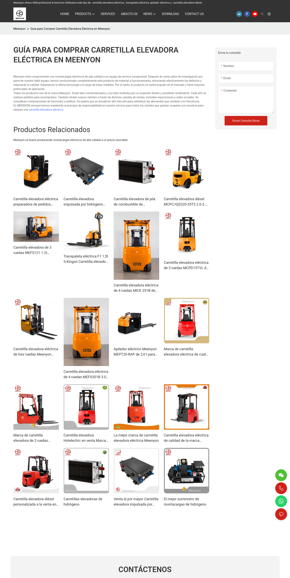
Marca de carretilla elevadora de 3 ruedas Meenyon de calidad (30, 438)
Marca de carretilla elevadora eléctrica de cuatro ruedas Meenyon (186, 352)
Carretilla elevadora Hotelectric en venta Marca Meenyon (85, 438)
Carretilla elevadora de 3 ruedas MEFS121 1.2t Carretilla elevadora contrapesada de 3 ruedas (33, 250)
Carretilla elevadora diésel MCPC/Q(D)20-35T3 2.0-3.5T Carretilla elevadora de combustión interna (186, 202)
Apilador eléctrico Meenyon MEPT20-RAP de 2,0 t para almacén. (135, 352)
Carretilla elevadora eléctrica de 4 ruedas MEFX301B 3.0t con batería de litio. (86, 375)
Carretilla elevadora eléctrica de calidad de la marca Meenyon (186, 438)
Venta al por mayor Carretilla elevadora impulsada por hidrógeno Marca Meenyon (136, 502)
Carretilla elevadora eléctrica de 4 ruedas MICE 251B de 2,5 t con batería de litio (136, 288)
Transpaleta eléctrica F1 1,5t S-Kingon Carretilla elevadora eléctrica (86, 259)
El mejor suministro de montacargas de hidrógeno (185, 501)
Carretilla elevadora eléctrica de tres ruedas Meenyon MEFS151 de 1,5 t (35, 352)
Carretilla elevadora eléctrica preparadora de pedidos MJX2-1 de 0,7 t (35, 202)
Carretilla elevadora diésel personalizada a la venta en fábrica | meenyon (34, 502)
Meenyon (19, 29)
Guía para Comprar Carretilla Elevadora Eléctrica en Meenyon (70, 29)
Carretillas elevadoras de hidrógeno (83, 501)
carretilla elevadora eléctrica (46, 109)
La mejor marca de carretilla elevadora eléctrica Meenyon (136, 438)
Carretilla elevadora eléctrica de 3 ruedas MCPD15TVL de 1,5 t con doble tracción (186, 265)
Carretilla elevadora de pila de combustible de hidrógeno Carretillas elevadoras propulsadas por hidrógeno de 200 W (135, 202)
